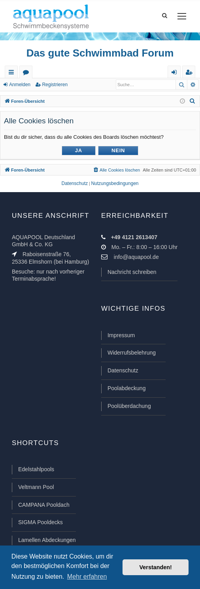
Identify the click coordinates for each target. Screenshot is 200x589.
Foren (27, 73)
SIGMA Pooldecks (40, 522)
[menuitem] (192, 101)
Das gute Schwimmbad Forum (100, 53)
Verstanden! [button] (156, 567)
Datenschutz (123, 370)
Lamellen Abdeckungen (47, 540)
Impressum (121, 335)
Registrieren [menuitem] (190, 73)
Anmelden (19, 84)
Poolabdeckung (127, 388)
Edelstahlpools (36, 469)
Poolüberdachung (129, 406)
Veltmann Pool (36, 487)
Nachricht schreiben (132, 272)
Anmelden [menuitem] (176, 73)
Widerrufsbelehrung (132, 352)
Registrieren (55, 84)
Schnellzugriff (12, 73)
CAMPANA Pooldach (44, 505)
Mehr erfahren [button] (87, 576)
